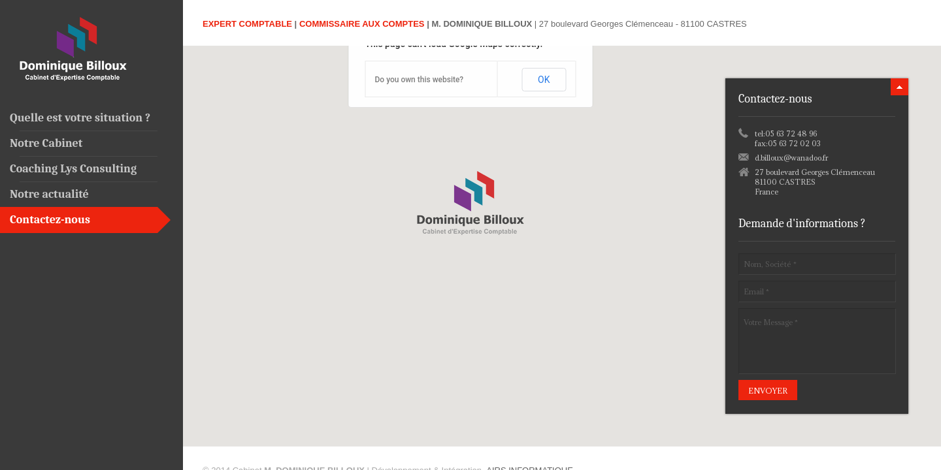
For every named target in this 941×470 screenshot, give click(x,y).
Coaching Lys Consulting (73, 169)
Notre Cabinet (46, 143)
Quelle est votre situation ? (80, 118)
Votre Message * (816, 340)
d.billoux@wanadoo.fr (791, 158)
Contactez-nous (50, 220)
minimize (899, 86)
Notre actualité (49, 194)
